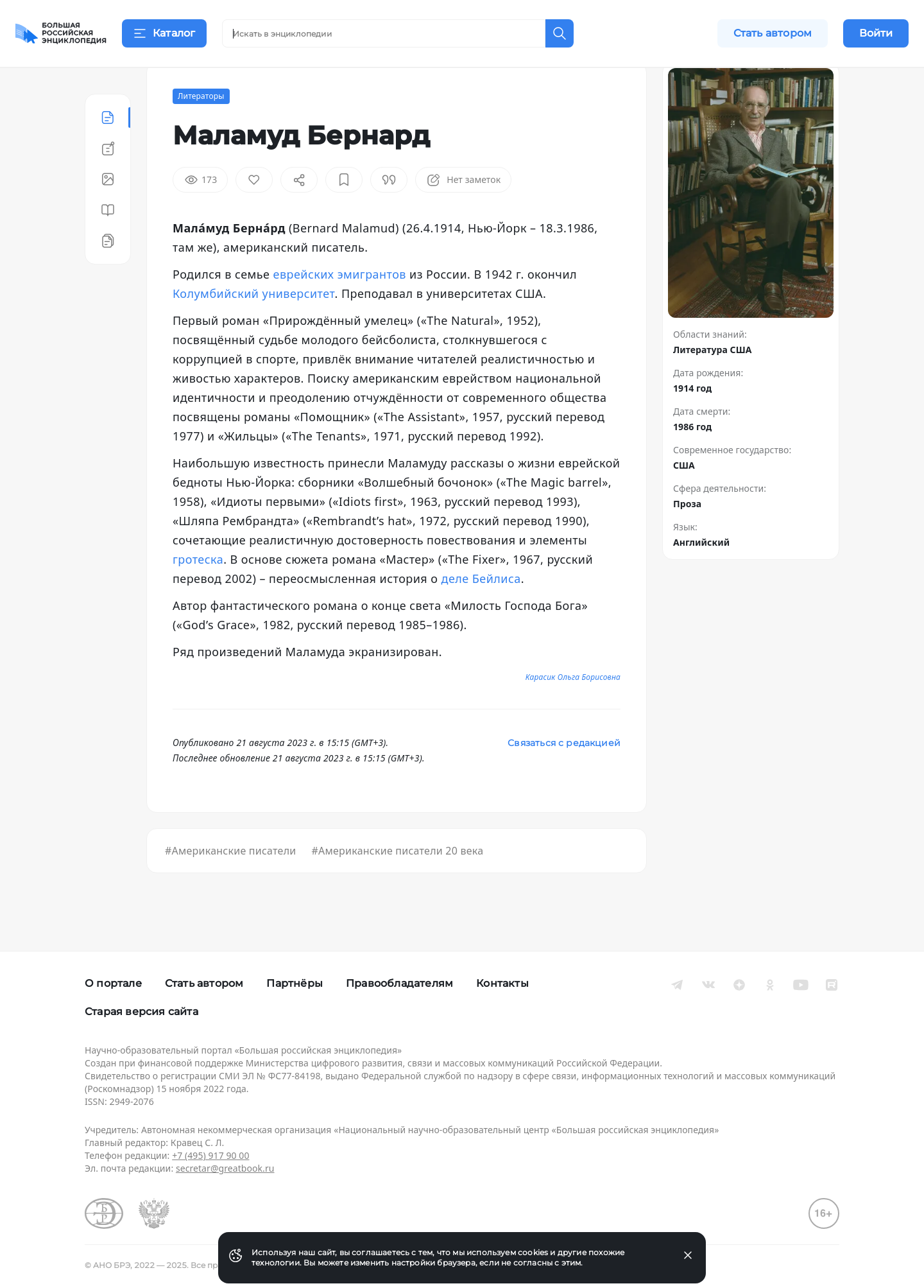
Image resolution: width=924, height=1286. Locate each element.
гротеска (198, 590)
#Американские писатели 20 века (397, 882)
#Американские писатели (230, 882)
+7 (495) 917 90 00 (210, 1155)
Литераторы (201, 127)
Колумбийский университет (254, 325)
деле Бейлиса (481, 610)
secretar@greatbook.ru (225, 1168)
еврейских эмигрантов (339, 305)
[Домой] (61, 33)
